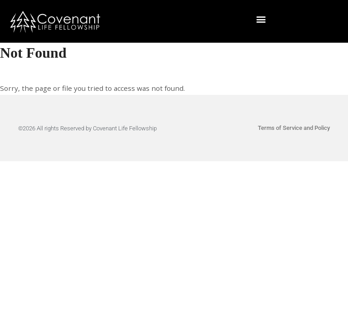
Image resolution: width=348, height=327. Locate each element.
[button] (261, 19)
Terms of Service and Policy (294, 127)
